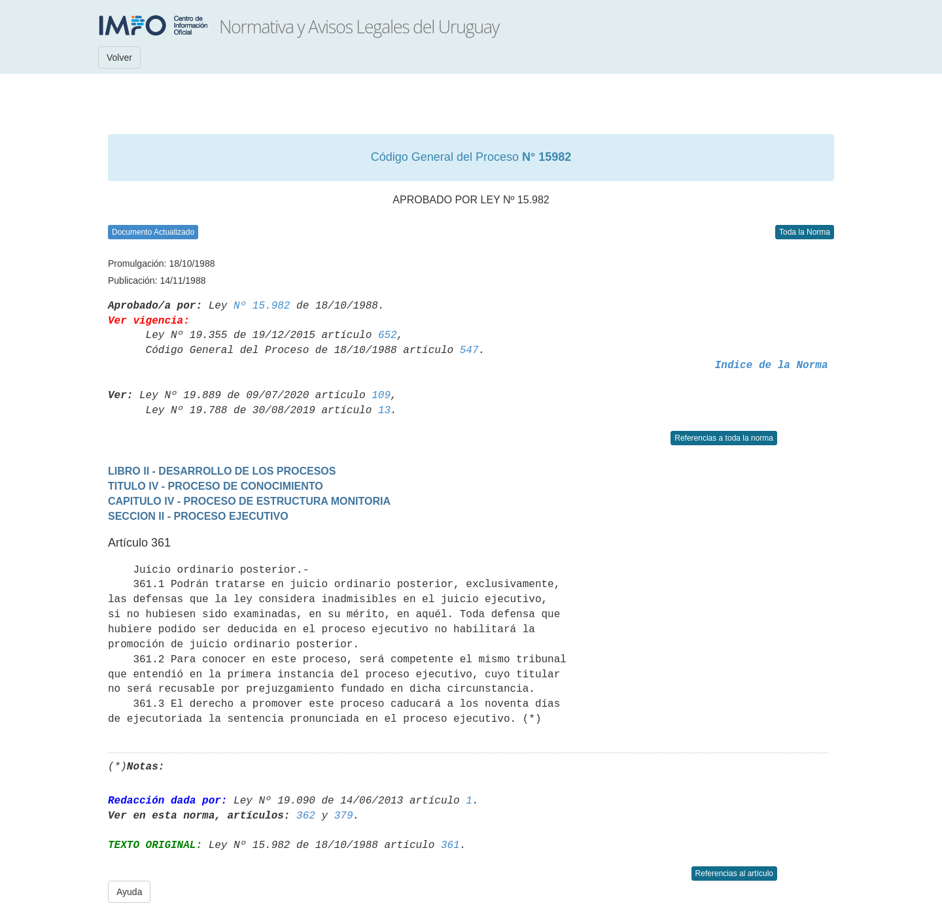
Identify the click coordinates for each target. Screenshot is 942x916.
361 (450, 845)
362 (305, 816)
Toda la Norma (804, 232)
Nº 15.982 (262, 306)
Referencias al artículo (734, 873)
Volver (119, 57)
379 (343, 816)
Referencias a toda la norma (723, 438)
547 (469, 350)
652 (387, 335)
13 (384, 410)
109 (381, 395)
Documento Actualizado (153, 232)
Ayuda (129, 892)
